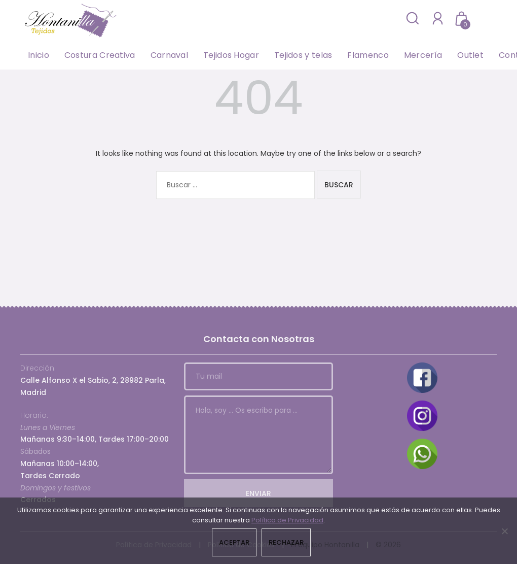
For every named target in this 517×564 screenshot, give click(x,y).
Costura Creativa (99, 55)
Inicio (38, 55)
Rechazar (286, 542)
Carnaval (169, 55)
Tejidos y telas (303, 55)
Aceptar (234, 542)
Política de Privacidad (287, 520)
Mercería (423, 55)
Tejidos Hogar (231, 55)
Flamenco (367, 55)
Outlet (470, 55)
